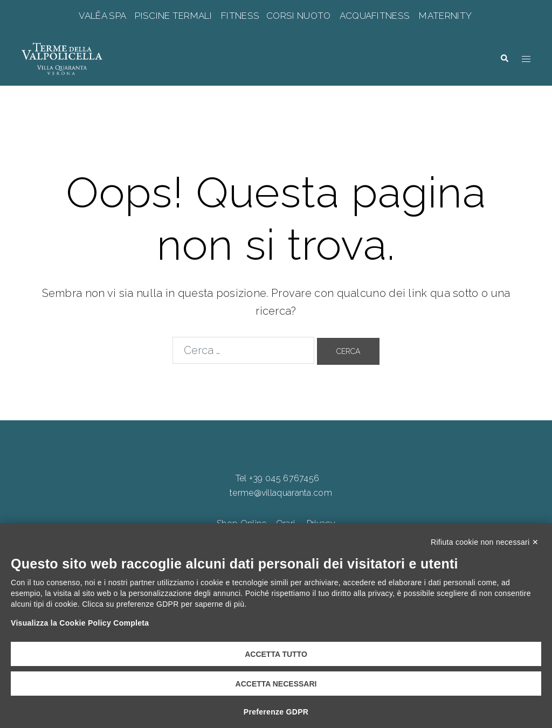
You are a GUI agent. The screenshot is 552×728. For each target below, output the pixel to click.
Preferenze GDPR (276, 712)
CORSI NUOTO (298, 15)
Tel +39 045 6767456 (278, 478)
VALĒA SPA (103, 15)
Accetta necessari (276, 684)
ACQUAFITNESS (374, 15)
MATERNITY (445, 15)
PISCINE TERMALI (173, 15)
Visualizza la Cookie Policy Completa (80, 623)
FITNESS (240, 15)
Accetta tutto (276, 654)
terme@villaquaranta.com (281, 493)
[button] (504, 58)
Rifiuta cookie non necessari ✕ (485, 542)
